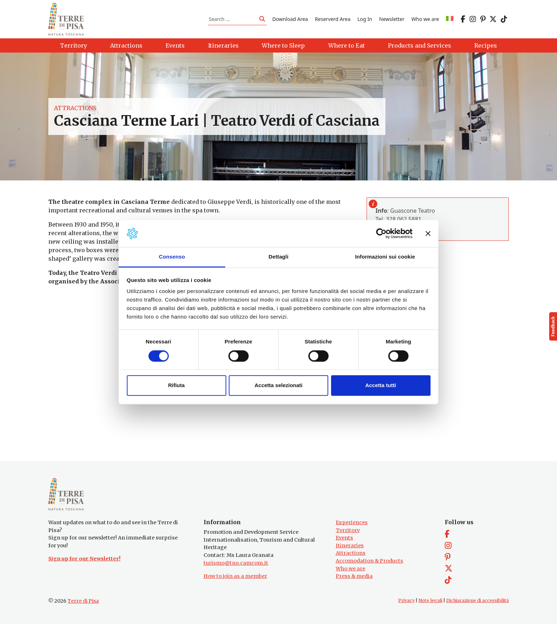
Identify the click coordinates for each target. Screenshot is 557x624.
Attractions (75, 108)
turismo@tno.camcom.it (236, 563)
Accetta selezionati (278, 385)
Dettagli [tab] (278, 257)
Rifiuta (176, 385)
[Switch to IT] (450, 19)
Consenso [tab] (172, 257)
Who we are (425, 19)
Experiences (352, 522)
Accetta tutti (380, 385)
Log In (364, 19)
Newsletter (391, 19)
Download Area (290, 19)
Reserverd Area (333, 19)
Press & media (354, 576)
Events (344, 538)
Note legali (430, 600)
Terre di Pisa (83, 601)
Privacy (406, 600)
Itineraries (350, 545)
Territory (348, 530)
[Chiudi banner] (428, 233)
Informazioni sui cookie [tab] (385, 257)
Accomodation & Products (369, 561)
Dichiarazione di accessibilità (477, 600)
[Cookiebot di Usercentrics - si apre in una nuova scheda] (381, 233)
